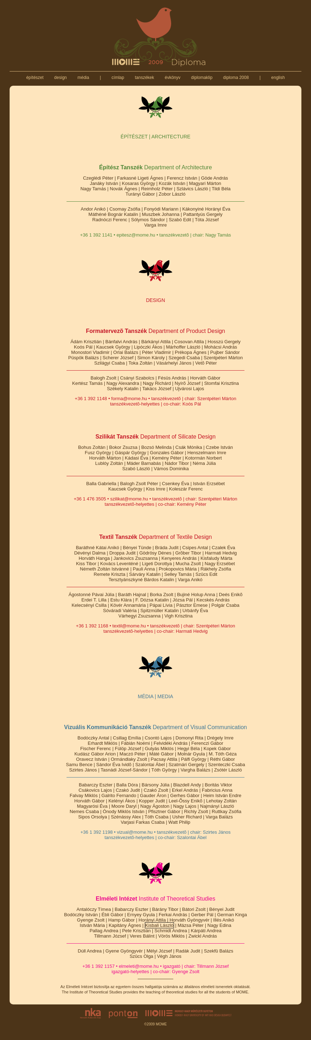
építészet (34, 77)
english (278, 77)
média (83, 77)
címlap (117, 77)
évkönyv (173, 77)
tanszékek (145, 77)
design (60, 77)
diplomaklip (202, 77)
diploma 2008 (236, 77)
